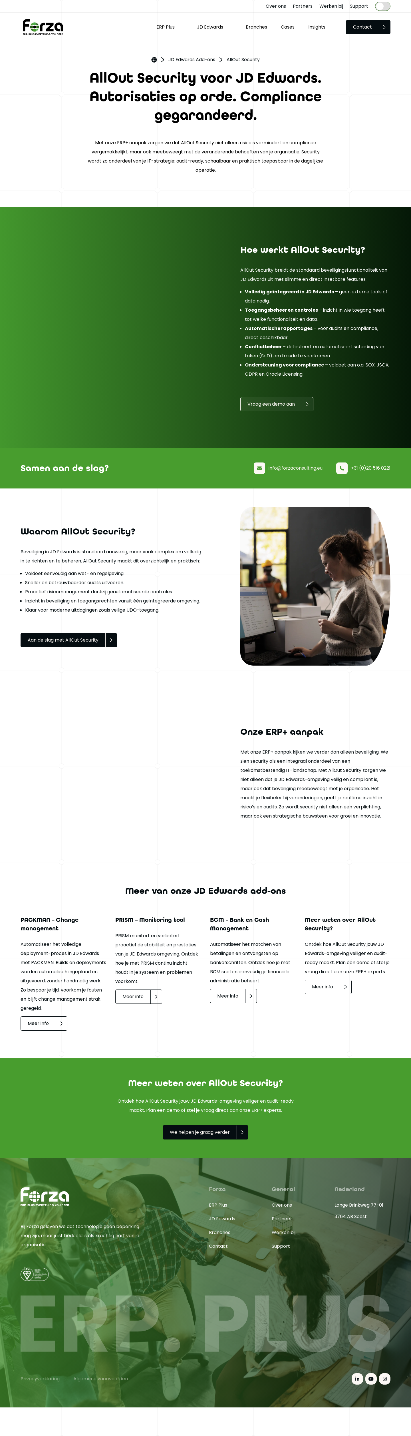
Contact (362, 27)
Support (359, 6)
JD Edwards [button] (210, 27)
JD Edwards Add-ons (191, 59)
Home (154, 60)
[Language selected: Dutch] (382, 6)
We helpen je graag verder (200, 1132)
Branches (256, 27)
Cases (288, 27)
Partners (303, 6)
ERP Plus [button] (165, 27)
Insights (316, 27)
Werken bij (331, 6)
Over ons (276, 6)
